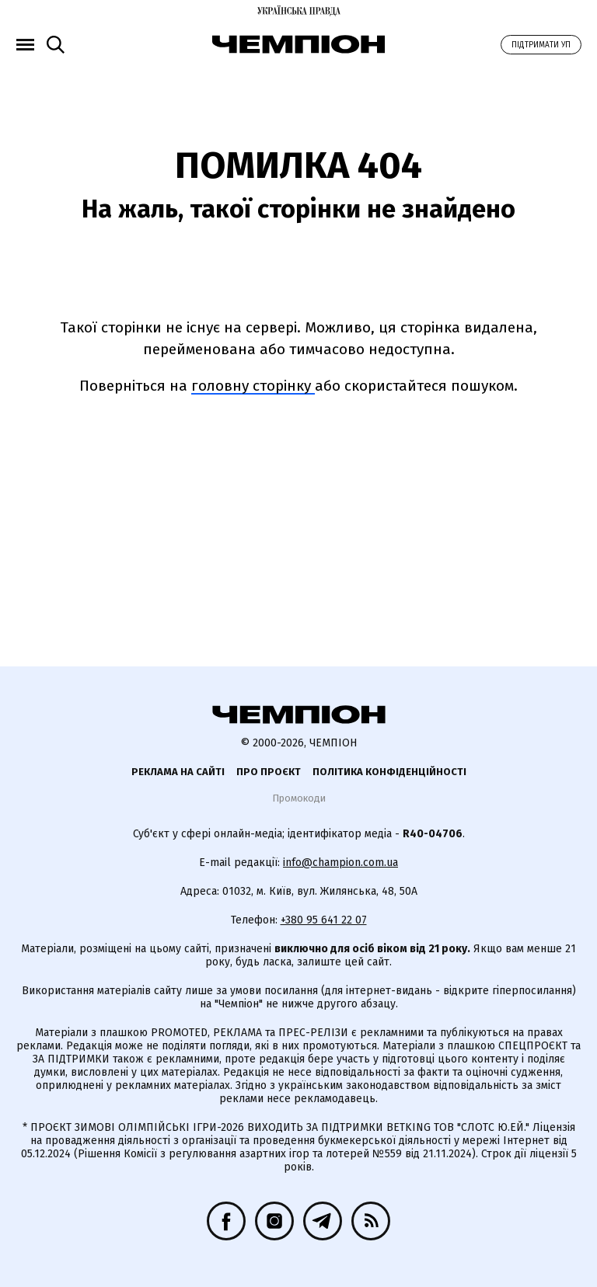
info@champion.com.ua (340, 862)
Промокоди (299, 798)
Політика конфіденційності (389, 771)
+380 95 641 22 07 (324, 920)
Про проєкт (268, 771)
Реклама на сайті (178, 771)
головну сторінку (253, 386)
